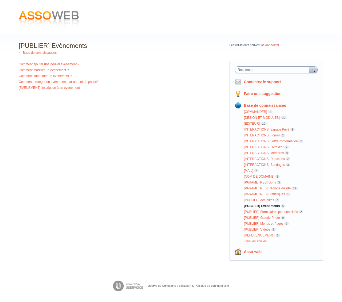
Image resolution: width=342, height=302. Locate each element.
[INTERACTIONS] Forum (262, 135)
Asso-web (253, 252)
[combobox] (273, 70)
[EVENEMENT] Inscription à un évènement (49, 88)
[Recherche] (313, 69)
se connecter (270, 45)
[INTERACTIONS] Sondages (264, 165)
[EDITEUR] (252, 123)
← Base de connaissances (38, 53)
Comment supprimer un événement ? (45, 76)
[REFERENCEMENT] (259, 235)
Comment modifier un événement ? (44, 70)
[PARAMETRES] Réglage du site (267, 188)
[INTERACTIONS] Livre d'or (263, 147)
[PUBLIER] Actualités (259, 200)
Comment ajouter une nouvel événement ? (49, 64)
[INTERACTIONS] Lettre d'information (271, 141)
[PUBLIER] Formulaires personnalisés (271, 212)
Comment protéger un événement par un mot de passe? (59, 82)
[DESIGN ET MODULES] (262, 118)
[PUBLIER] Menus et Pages (263, 223)
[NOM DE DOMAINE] (259, 176)
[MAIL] (248, 171)
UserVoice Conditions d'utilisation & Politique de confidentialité (188, 285)
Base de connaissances (265, 105)
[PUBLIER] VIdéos (257, 229)
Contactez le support (262, 82)
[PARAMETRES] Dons (260, 182)
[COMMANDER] (255, 112)
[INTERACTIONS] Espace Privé (266, 129)
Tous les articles (255, 241)
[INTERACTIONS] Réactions (264, 159)
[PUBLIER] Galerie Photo (262, 218)
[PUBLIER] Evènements (262, 206)
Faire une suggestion (263, 93)
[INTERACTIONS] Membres (264, 153)
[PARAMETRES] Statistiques (264, 194)
